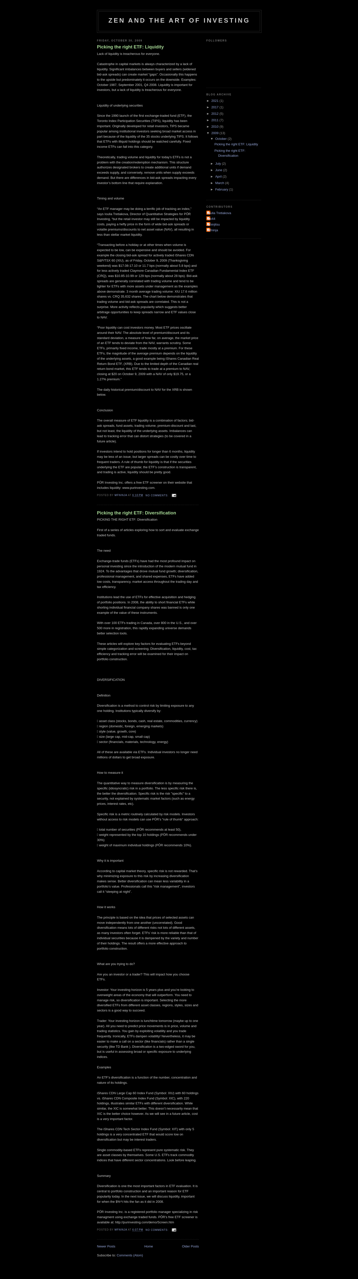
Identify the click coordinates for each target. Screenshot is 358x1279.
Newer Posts (106, 1246)
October (221, 139)
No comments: (158, 495)
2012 (215, 114)
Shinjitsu (214, 224)
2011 (215, 120)
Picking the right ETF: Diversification (136, 512)
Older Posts (190, 1246)
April (219, 176)
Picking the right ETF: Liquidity (130, 46)
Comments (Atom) (130, 1255)
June (219, 170)
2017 (215, 107)
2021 (215, 101)
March (220, 183)
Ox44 (211, 219)
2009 (215, 133)
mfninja (213, 230)
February (222, 189)
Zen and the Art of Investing (179, 20)
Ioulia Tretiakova (219, 213)
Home (148, 1246)
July (218, 163)
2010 (215, 126)
